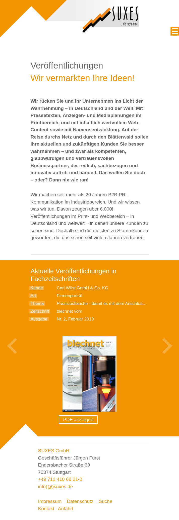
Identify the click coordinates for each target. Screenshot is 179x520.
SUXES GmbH (54, 450)
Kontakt (46, 508)
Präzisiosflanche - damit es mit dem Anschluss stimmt (107, 303)
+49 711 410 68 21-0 (60, 479)
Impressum (50, 501)
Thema (37, 303)
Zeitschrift (40, 311)
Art (33, 296)
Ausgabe (39, 319)
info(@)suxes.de (55, 486)
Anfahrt (65, 508)
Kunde (37, 288)
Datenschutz (80, 501)
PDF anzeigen (78, 419)
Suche (105, 501)
